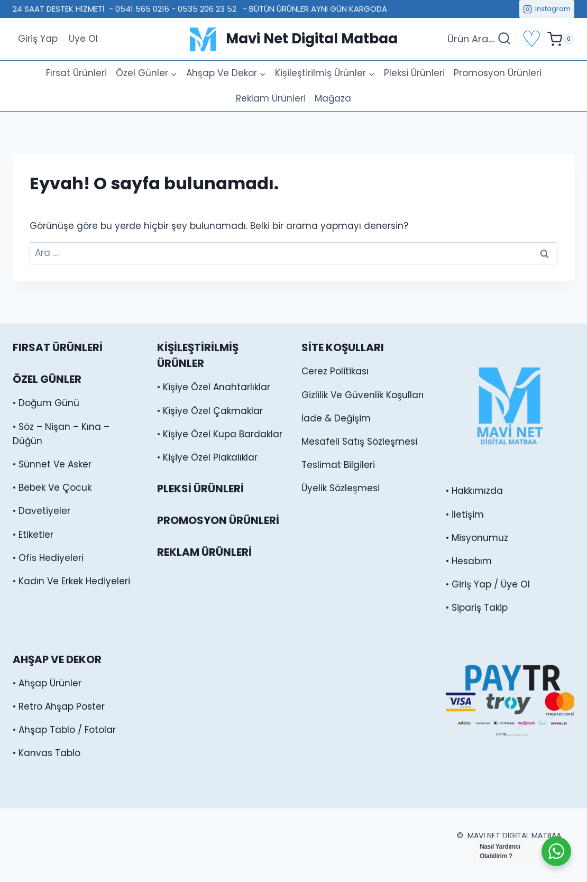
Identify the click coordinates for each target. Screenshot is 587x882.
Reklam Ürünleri (271, 98)
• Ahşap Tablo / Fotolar (64, 729)
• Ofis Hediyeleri (48, 558)
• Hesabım (469, 561)
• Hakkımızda (474, 490)
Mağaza (333, 98)
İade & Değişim (336, 418)
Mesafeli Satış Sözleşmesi (359, 441)
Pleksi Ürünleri (414, 73)
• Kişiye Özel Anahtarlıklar (213, 387)
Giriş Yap (38, 38)
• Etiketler (33, 534)
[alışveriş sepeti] (560, 39)
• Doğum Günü (46, 403)
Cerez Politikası (335, 371)
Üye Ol (83, 38)
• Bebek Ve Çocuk (52, 487)
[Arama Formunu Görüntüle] (479, 39)
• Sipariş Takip (477, 607)
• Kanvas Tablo (46, 753)
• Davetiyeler (41, 510)
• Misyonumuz (477, 537)
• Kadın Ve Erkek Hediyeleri (71, 581)
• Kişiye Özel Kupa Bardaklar (219, 434)
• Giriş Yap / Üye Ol (488, 584)
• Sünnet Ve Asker (52, 464)
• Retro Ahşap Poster (59, 706)
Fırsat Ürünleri (76, 73)
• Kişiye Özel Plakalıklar (207, 457)
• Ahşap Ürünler (47, 683)
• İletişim (465, 514)
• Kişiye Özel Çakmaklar (210, 411)
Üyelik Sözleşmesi (340, 488)
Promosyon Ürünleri (498, 73)
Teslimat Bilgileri (338, 464)
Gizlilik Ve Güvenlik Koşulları (362, 395)
